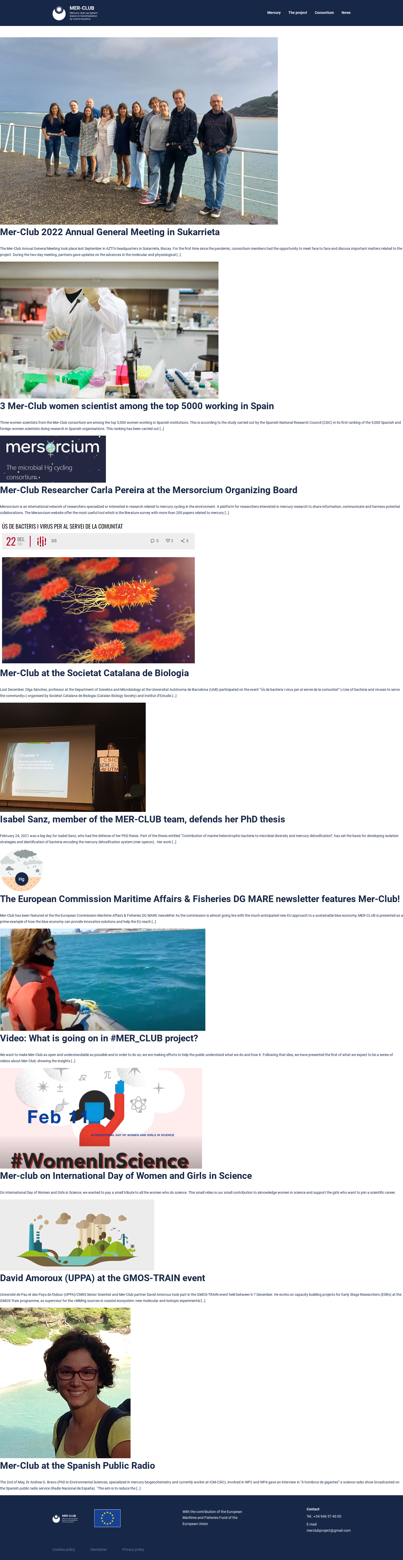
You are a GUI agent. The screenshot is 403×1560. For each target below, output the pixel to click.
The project (297, 13)
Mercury (274, 13)
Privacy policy (133, 1549)
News (346, 13)
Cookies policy (63, 1549)
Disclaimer (98, 1549)
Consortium (324, 13)
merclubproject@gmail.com (329, 1530)
